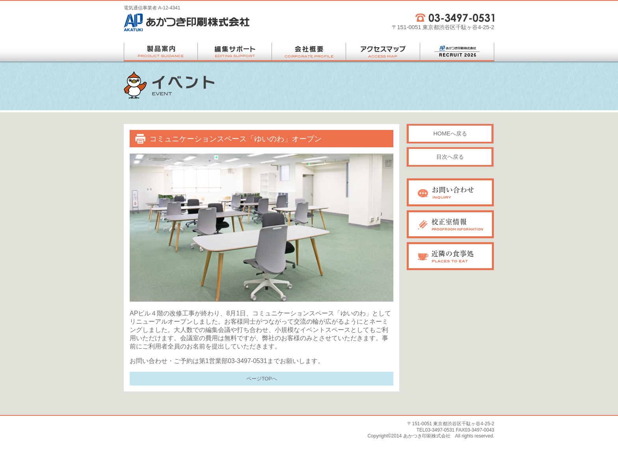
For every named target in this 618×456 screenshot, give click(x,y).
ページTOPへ (261, 379)
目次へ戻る (450, 157)
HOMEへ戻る (450, 133)
